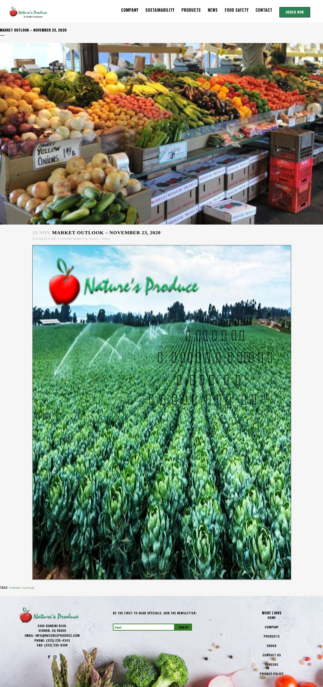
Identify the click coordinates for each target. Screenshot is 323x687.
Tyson (93, 239)
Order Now (295, 12)
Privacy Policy (272, 673)
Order (272, 645)
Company (272, 627)
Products (272, 636)
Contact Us (272, 655)
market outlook (21, 588)
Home (272, 617)
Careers (271, 664)
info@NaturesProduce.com (57, 635)
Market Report (72, 239)
